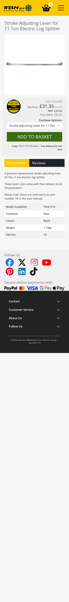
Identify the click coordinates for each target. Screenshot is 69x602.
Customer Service (21, 310)
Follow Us (15, 326)
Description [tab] (16, 162)
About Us (15, 318)
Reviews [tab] (39, 162)
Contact (14, 301)
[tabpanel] (34, 204)
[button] (60, 7)
